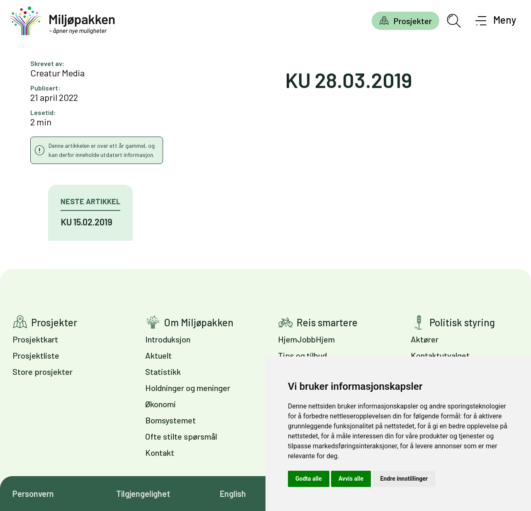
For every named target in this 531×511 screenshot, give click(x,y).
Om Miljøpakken (199, 322)
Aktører (424, 339)
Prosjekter (412, 21)
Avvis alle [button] (351, 478)
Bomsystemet (170, 420)
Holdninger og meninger (187, 388)
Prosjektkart (35, 339)
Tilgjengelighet (143, 494)
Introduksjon (167, 339)
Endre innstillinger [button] (404, 478)
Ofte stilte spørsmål (181, 436)
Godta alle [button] (308, 478)
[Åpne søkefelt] (454, 21)
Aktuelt (158, 355)
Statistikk (163, 372)
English (233, 494)
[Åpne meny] (496, 21)
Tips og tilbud (302, 355)
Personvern (33, 494)
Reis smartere (327, 322)
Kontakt (159, 452)
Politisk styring (462, 322)
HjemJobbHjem (306, 339)
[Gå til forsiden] (62, 21)
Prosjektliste (35, 355)
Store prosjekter (42, 372)
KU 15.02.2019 (86, 221)
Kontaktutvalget (440, 355)
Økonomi (160, 404)
